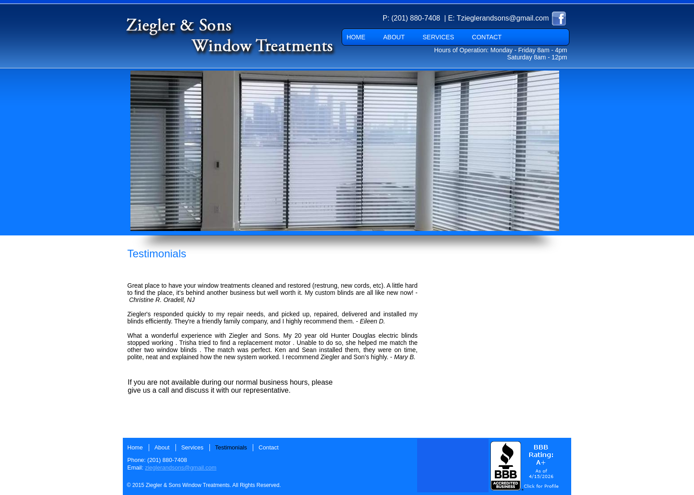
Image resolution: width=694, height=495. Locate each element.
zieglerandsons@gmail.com (181, 467)
